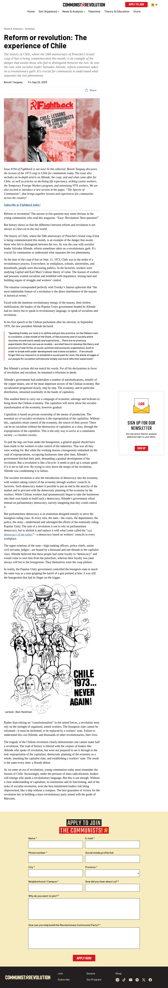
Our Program (94, 979)
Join (60, 973)
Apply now (84, 958)
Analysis (30, 28)
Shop (119, 973)
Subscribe (64, 979)
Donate (91, 973)
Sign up (141, 448)
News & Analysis (13, 28)
